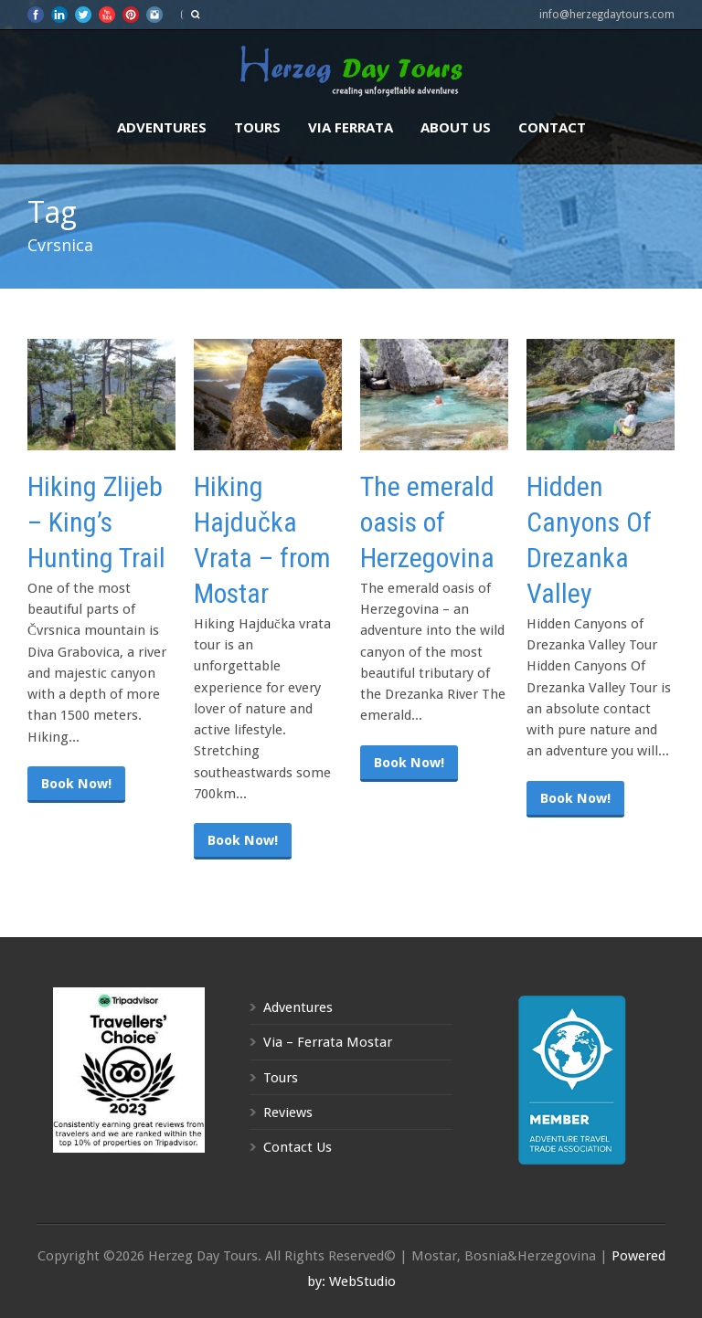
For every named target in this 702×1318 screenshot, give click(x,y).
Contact (552, 127)
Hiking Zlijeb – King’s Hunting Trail (96, 522)
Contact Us (297, 1147)
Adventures (162, 127)
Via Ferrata (350, 127)
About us (455, 127)
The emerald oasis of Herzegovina (427, 522)
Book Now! (76, 783)
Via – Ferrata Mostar (327, 1042)
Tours (257, 127)
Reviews (288, 1112)
